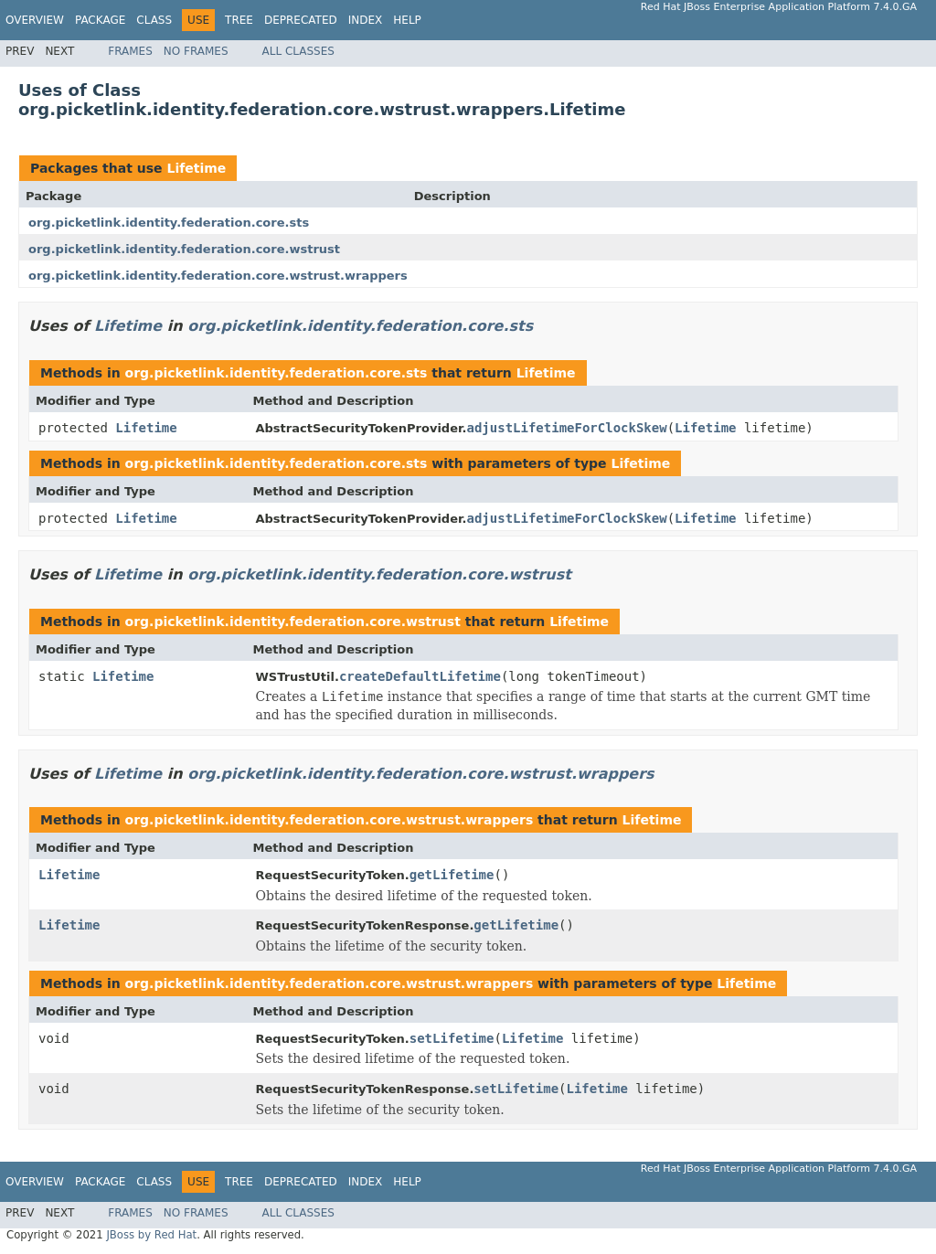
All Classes (298, 51)
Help (407, 20)
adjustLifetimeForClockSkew (566, 427)
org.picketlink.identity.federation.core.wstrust (184, 249)
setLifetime (452, 1038)
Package (100, 20)
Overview (34, 20)
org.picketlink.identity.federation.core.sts (168, 222)
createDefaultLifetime (420, 676)
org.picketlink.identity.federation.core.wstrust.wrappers (218, 275)
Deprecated (300, 20)
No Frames (196, 51)
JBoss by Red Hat (151, 1234)
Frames (130, 51)
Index (365, 20)
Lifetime (196, 168)
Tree (239, 20)
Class (154, 20)
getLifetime (452, 874)
